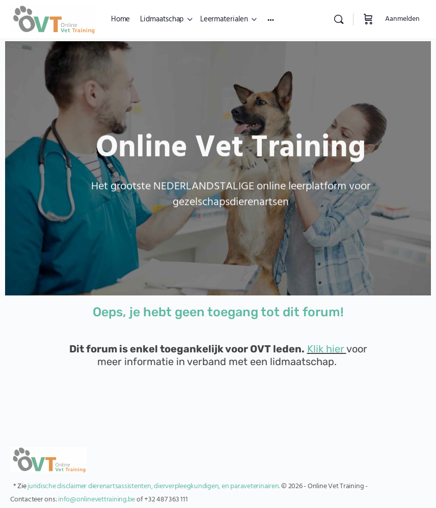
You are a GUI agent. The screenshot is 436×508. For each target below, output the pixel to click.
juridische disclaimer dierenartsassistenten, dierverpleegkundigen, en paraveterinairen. (154, 486)
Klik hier (325, 349)
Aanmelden (402, 19)
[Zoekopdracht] (339, 19)
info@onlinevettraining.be (96, 499)
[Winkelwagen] (368, 19)
